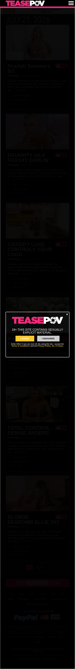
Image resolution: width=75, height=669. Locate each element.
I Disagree (48, 338)
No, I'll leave (57, 346)
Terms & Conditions (20, 346)
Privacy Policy (44, 346)
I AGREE (24, 338)
